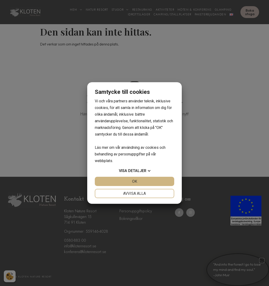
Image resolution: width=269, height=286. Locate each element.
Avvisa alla (134, 193)
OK (134, 181)
